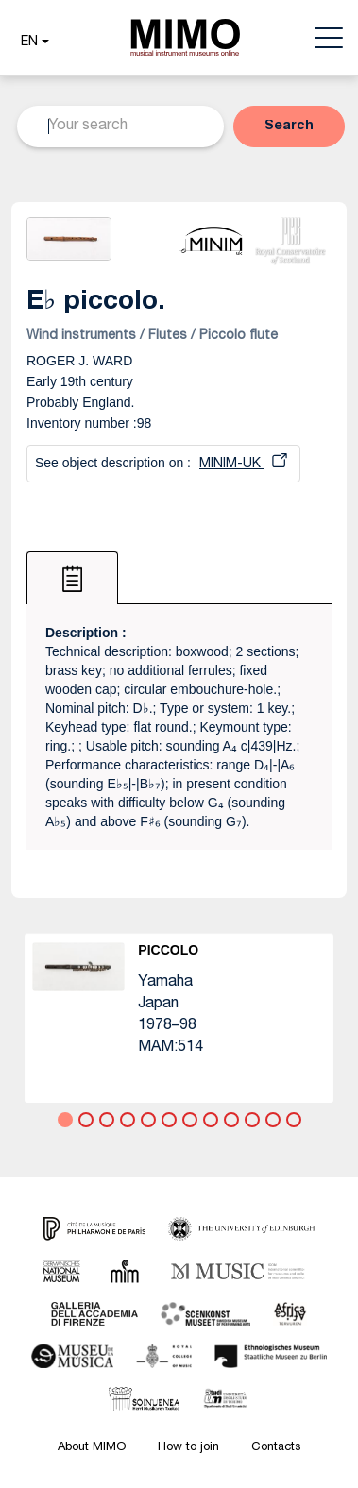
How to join (188, 1448)
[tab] (72, 577)
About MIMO (92, 1448)
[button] (32, 42)
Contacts (275, 1448)
